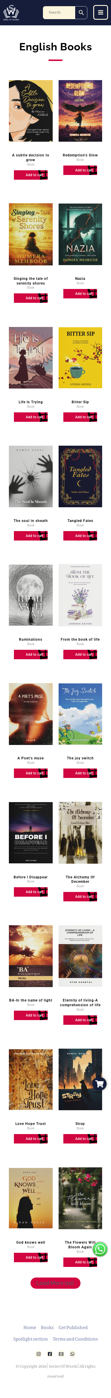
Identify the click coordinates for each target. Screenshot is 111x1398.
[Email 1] (61, 1354)
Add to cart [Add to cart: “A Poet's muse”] (34, 773)
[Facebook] (49, 1354)
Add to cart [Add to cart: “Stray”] (84, 1139)
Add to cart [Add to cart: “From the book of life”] (84, 654)
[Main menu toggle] (100, 12)
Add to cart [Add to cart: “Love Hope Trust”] (34, 1139)
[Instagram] (38, 1354)
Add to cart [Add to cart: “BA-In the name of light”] (34, 1015)
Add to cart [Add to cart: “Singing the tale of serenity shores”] (34, 298)
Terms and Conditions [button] (75, 1338)
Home (29, 1326)
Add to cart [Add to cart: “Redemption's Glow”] (84, 170)
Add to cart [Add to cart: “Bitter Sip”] (84, 417)
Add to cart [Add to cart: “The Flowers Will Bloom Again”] (84, 1262)
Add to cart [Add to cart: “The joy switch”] (84, 773)
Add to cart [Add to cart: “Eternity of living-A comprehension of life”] (84, 1020)
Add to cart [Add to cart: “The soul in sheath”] (34, 536)
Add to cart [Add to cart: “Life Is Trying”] (34, 417)
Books (47, 1326)
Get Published (73, 1326)
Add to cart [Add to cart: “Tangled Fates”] (84, 536)
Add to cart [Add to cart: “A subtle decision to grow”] (34, 175)
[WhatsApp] (72, 1354)
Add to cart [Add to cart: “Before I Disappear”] (34, 892)
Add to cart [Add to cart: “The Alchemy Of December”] (84, 897)
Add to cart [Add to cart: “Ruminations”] (34, 654)
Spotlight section (30, 1338)
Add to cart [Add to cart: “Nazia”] (84, 294)
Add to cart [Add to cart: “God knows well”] (34, 1257)
